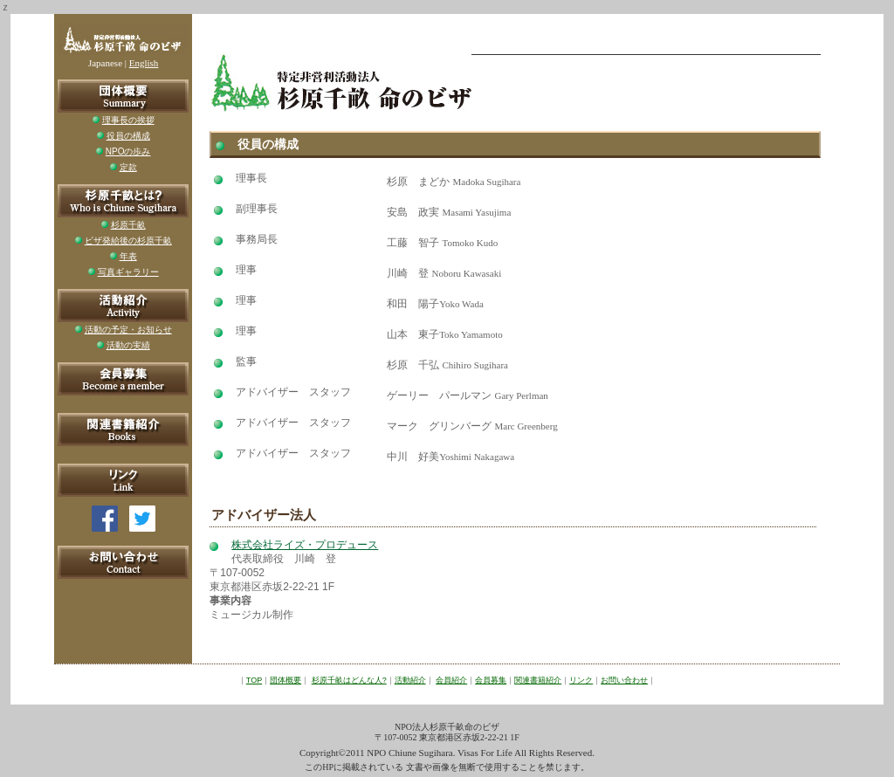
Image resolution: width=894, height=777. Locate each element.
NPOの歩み (128, 151)
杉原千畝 (128, 225)
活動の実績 (128, 345)
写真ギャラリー (128, 272)
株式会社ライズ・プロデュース (304, 545)
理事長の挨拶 (128, 120)
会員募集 (490, 680)
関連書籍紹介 (537, 680)
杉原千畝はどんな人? (349, 680)
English (144, 63)
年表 (128, 256)
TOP (254, 680)
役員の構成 (128, 136)
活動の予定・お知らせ (128, 329)
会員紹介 (451, 680)
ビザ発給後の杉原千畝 (128, 240)
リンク (581, 680)
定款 (128, 167)
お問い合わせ (624, 680)
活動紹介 (410, 680)
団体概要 (285, 680)
